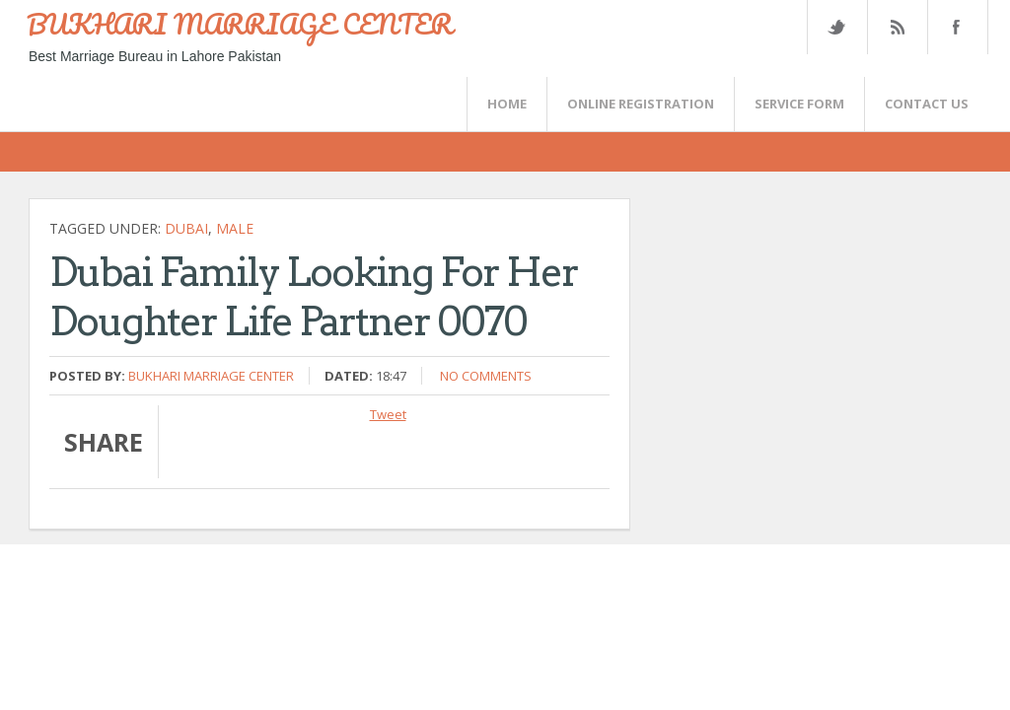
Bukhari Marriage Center (211, 376)
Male (234, 228)
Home (507, 103)
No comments (486, 376)
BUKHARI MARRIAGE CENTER (240, 23)
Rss (896, 27)
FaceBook (954, 27)
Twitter (836, 27)
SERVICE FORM (799, 103)
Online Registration (640, 103)
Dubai (186, 228)
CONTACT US (927, 103)
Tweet (388, 414)
